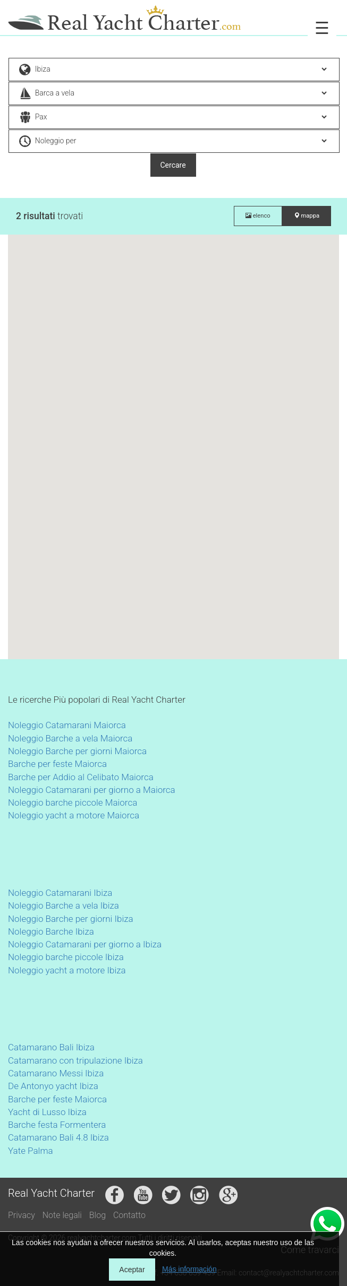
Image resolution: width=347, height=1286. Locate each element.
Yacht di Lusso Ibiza (47, 1112)
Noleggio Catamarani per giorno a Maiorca (91, 789)
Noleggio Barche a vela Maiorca (70, 738)
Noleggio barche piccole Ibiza (66, 957)
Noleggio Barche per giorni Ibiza (70, 918)
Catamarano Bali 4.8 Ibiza (58, 1137)
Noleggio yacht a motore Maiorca (73, 815)
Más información (189, 1269)
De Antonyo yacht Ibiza (53, 1086)
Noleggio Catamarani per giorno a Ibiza (85, 944)
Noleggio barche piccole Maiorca (72, 802)
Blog (97, 1215)
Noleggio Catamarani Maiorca (67, 725)
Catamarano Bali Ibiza (51, 1047)
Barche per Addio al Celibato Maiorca (81, 777)
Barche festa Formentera (57, 1124)
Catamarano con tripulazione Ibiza (75, 1060)
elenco (258, 215)
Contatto (129, 1215)
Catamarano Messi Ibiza (56, 1073)
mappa (306, 215)
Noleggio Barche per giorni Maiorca (77, 751)
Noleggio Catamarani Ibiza (60, 892)
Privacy (21, 1215)
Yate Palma (30, 1150)
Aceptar (132, 1269)
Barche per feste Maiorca (57, 763)
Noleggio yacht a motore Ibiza (67, 970)
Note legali (62, 1215)
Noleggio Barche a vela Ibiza (63, 905)
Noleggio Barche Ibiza (51, 931)
